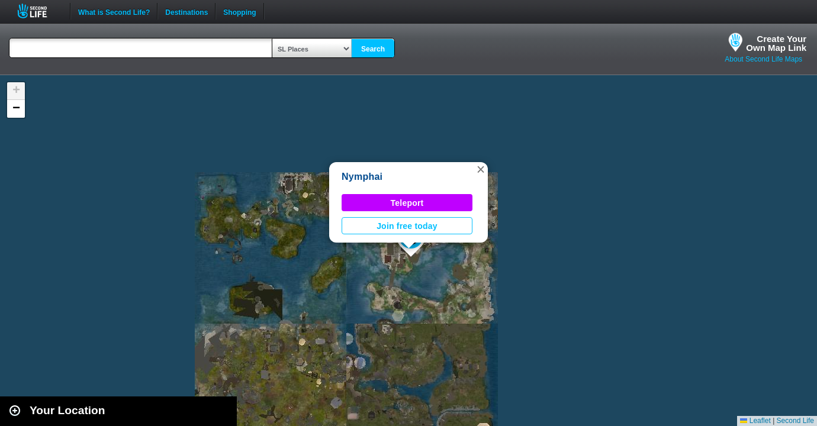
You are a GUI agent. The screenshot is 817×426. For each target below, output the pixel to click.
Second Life (39, 11)
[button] (481, 169)
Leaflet (755, 421)
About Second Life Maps (763, 59)
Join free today (407, 226)
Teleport (407, 203)
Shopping (239, 11)
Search (373, 49)
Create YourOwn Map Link (776, 43)
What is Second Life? (114, 11)
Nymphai (362, 177)
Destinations (186, 11)
